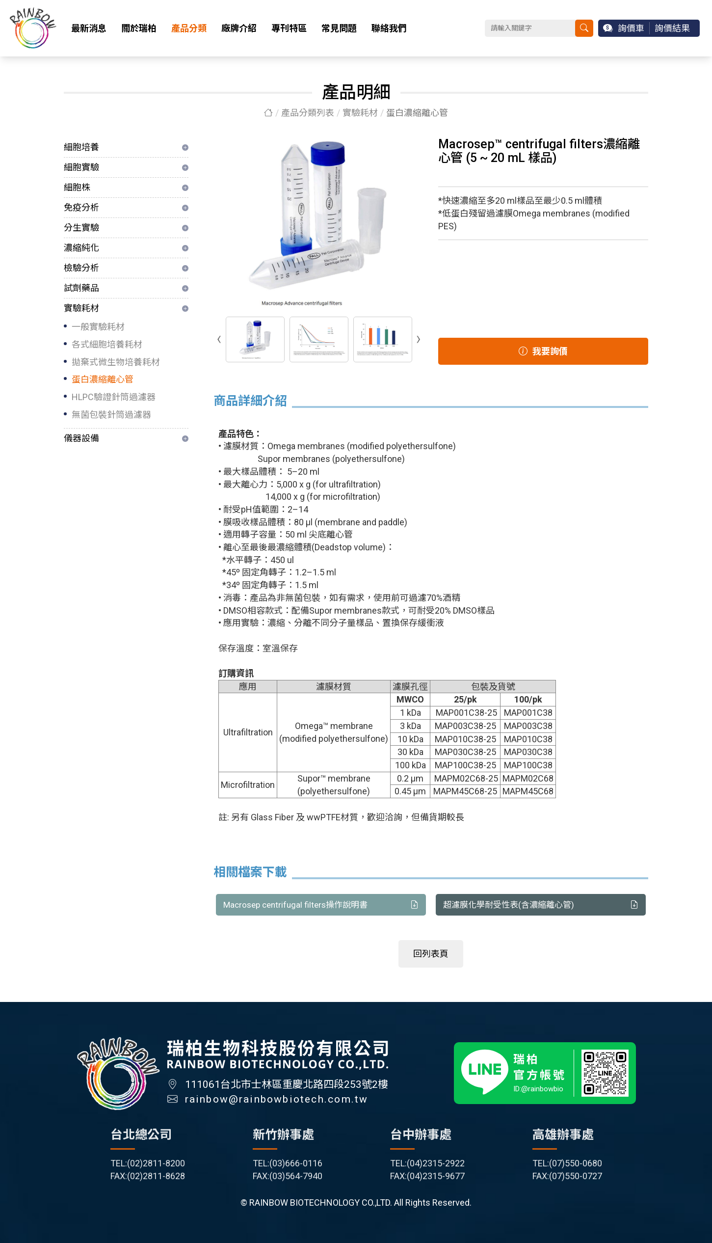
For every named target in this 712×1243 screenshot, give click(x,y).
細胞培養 (81, 147)
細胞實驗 (81, 167)
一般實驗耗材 (98, 327)
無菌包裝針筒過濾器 (111, 414)
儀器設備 (81, 438)
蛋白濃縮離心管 (102, 379)
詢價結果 (672, 28)
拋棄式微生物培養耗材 (116, 362)
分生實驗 (81, 227)
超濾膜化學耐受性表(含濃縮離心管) (540, 905)
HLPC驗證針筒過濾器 (114, 397)
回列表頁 (430, 954)
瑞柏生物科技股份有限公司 (33, 28)
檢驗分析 (81, 268)
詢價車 (631, 28)
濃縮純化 (81, 248)
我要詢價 (543, 351)
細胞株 (77, 187)
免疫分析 (81, 207)
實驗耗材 (360, 113)
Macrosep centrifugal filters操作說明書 (321, 905)
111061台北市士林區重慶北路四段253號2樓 (286, 1090)
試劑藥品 (81, 288)
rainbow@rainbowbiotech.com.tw (277, 1104)
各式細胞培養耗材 (107, 344)
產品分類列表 (307, 113)
